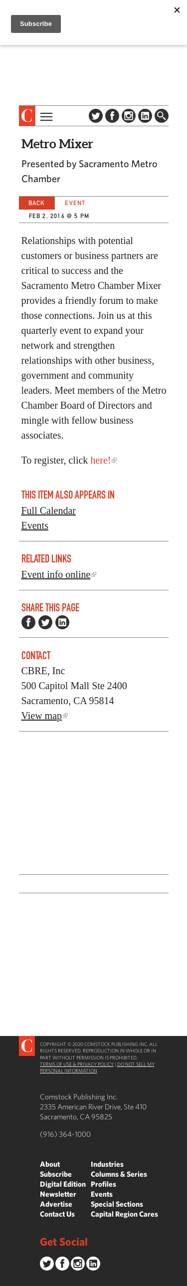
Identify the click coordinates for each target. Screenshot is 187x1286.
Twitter (96, 116)
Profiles (103, 1184)
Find (162, 116)
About (50, 1164)
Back (36, 203)
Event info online (56, 574)
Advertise (56, 1204)
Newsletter (58, 1194)
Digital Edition (63, 1184)
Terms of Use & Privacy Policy (77, 1064)
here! (100, 460)
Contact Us (57, 1214)
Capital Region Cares (124, 1214)
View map (41, 715)
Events (34, 525)
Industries (107, 1164)
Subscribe (56, 1174)
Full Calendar (48, 510)
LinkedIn (145, 116)
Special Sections (117, 1204)
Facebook (112, 116)
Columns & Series (119, 1174)
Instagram (129, 116)
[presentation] (27, 116)
